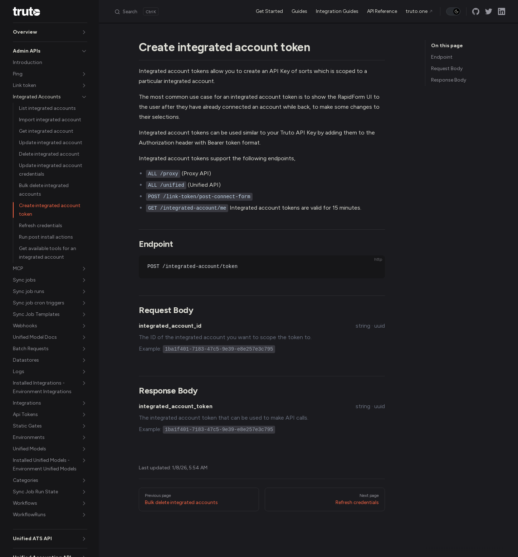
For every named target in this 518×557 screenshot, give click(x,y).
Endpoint (442, 57)
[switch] (453, 11)
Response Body (448, 80)
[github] (475, 11)
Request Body (447, 68)
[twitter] (488, 11)
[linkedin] (501, 11)
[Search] (136, 11)
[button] (50, 32)
